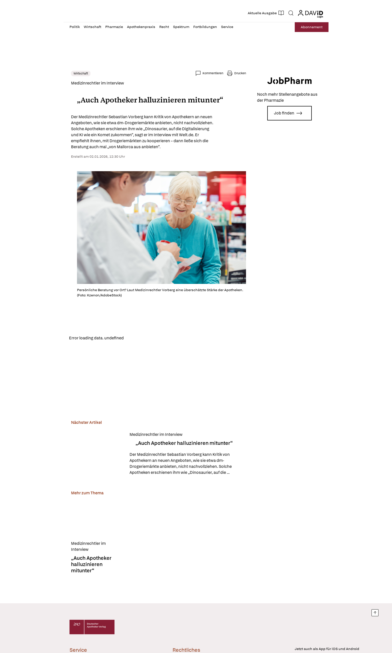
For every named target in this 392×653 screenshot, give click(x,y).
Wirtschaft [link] (79, 73)
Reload (133, 339)
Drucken (242, 73)
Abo (311, 27)
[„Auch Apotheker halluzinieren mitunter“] (96, 456)
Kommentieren (214, 73)
